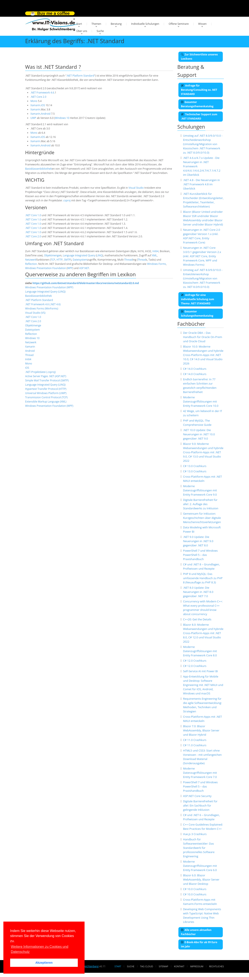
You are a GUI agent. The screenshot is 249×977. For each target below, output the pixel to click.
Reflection (31, 264)
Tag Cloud (146, 966)
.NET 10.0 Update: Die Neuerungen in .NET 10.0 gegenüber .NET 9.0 (199, 434)
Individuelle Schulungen (145, 24)
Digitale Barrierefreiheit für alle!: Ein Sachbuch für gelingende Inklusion (200, 805)
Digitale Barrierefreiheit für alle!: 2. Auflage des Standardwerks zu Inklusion (200, 504)
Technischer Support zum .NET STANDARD (199, 116)
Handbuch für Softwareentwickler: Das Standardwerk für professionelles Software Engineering (199, 847)
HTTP (59, 259)
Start (79, 24)
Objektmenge (52, 255)
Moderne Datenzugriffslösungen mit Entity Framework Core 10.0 (200, 401)
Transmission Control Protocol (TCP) (46, 397)
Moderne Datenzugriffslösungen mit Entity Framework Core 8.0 (200, 651)
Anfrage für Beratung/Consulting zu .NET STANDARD (199, 90)
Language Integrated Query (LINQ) (45, 291)
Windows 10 (62, 118)
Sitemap (163, 966)
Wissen (202, 24)
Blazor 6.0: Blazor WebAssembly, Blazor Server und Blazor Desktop (201, 879)
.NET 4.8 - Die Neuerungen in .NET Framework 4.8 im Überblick (201, 184)
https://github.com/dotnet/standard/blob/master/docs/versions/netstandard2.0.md (86, 283)
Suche (100, 31)
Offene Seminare (179, 24)
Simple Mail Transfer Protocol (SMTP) (47, 380)
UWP (33, 118)
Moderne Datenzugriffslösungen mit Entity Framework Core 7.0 (200, 773)
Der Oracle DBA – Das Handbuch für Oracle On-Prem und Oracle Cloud (202, 337)
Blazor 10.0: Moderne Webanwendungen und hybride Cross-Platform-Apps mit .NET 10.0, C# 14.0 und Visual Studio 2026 (203, 355)
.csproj (67, 200)
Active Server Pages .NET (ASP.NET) (45, 376)
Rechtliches (216, 966)
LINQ (100, 255)
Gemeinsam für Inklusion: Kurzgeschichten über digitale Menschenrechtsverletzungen (202, 518)
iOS (43, 105)
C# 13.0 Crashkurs (194, 466)
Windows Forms (156, 264)
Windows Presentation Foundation (45, 268)
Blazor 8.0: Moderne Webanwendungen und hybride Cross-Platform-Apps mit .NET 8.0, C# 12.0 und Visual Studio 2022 (203, 633)
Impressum (196, 966)
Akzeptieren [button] (44, 962)
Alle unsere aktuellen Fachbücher (196, 932)
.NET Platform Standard (80, 75)
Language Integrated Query (79, 255)
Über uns (81, 31)
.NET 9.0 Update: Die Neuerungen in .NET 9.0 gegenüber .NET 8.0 (198, 541)
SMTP (67, 259)
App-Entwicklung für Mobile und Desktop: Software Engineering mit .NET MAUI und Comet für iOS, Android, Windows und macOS (203, 685)
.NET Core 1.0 (33, 215)
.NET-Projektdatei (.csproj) (40, 372)
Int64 (155, 251)
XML (154, 255)
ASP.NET (84, 268)
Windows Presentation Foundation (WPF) (49, 287)
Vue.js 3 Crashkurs (195, 834)
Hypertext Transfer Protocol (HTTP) (45, 389)
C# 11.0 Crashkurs (194, 740)
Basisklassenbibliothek (38, 168)
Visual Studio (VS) (35, 313)
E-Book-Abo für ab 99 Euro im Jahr (199, 944)
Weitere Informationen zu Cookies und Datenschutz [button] (39, 949)
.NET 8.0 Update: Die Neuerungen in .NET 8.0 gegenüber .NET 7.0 (198, 592)
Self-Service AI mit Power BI (200, 671)
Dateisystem (80, 259)
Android (46, 113)
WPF (70, 268)
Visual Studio (136, 188)
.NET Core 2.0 (38, 97)
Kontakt (179, 966)
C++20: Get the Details (197, 619)
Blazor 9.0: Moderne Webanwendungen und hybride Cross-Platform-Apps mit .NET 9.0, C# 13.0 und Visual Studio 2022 (203, 452)
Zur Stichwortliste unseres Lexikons (199, 56)
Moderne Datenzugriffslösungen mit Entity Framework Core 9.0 (200, 490)
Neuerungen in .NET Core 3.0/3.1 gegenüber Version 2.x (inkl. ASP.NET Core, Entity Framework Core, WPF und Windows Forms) (202, 256)
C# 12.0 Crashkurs (194, 660)
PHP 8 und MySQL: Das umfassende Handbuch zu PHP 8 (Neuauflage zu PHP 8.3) (203, 578)
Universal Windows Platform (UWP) (45, 393)
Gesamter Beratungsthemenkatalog (197, 104)
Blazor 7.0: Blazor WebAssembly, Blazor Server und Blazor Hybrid (201, 730)
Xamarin (35, 105)
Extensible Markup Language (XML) (45, 401)
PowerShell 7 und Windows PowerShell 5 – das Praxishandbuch (200, 555)
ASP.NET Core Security (197, 796)
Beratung (116, 24)
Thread (128, 259)
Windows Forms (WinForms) (41, 308)
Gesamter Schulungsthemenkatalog (197, 313)
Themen (96, 24)
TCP (53, 259)
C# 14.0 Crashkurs (194, 369)
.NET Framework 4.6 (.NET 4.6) (43, 304)
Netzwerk (30, 259)
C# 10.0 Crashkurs (194, 889)
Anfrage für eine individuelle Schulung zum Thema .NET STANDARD (197, 299)
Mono (33, 101)
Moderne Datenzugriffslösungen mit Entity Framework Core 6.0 (200, 866)
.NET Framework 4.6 (42, 92)
